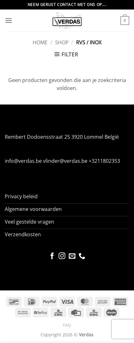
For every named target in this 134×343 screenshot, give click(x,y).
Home (40, 42)
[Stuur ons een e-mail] (72, 256)
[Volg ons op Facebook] (51, 256)
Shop (62, 42)
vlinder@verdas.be (65, 160)
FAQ (67, 325)
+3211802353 (104, 160)
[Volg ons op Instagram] (62, 256)
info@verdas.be (23, 160)
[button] (8, 20)
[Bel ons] (82, 256)
